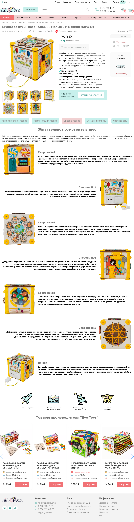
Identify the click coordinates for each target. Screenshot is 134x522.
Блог (96, 2)
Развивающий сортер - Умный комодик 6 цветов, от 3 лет (15, 465)
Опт (130, 2)
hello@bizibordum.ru (45, 503)
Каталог (30, 10)
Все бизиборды (23, 17)
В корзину (22, 484)
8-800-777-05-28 (107, 11)
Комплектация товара (45, 120)
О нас (57, 2)
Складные (65, 17)
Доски (51, 17)
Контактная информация (79, 506)
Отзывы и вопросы (96, 120)
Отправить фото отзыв (91, 95)
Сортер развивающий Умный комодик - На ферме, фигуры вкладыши (116, 465)
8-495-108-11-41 (107, 8)
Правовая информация (78, 512)
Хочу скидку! (121, 42)
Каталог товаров (107, 506)
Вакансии (104, 512)
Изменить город (121, 74)
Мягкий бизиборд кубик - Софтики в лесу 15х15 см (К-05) (83, 465)
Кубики (78, 17)
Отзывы (119, 2)
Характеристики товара (14, 120)
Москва (6, 2)
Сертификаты (120, 120)
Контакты (105, 2)
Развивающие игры (121, 17)
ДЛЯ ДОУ (6, 17)
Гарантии (67, 2)
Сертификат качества (66, 31)
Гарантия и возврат (108, 509)
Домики (39, 17)
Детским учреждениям (97, 17)
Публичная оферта (76, 509)
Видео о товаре (72, 120)
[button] (132, 456)
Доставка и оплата (108, 503)
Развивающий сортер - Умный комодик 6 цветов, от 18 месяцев (49, 465)
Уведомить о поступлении (73, 47)
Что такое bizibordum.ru (78, 503)
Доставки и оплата (82, 2)
